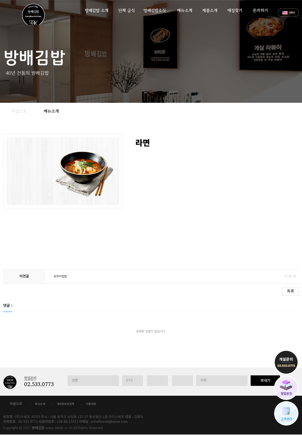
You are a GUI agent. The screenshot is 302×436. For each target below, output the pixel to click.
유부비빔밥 (61, 276)
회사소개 (42, 405)
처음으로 (19, 111)
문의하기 (260, 9)
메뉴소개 (184, 9)
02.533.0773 (39, 385)
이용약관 (103, 405)
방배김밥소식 (154, 9)
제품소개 (209, 9)
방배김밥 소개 (96, 9)
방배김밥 (33, 15)
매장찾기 (234, 9)
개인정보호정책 (73, 405)
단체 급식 (126, 9)
